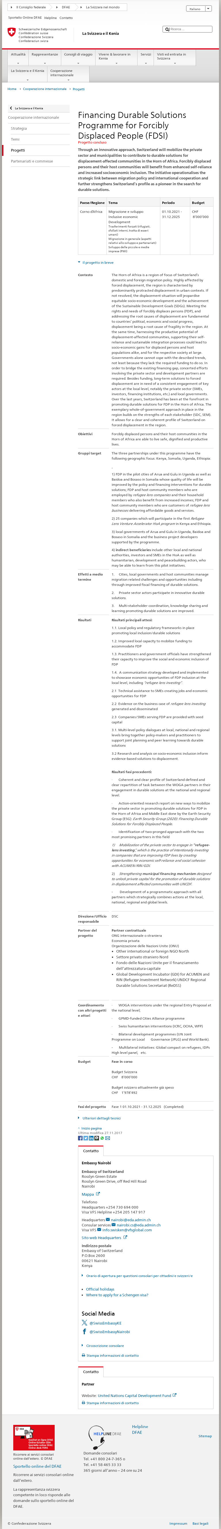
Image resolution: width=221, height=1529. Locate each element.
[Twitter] (86, 1138)
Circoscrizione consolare (104, 1345)
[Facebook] (80, 1138)
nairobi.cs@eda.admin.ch (139, 1225)
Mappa (91, 1194)
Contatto (88, 1150)
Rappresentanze (45, 59)
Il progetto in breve (98, 262)
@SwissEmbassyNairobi (109, 1331)
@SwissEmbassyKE (105, 1323)
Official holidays (100, 1289)
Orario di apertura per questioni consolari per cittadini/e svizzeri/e (139, 1276)
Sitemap (205, 1436)
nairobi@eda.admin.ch (131, 1220)
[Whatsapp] (102, 1138)
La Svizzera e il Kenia (27, 75)
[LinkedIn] (91, 1138)
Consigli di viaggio (78, 59)
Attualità (18, 59)
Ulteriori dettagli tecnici (101, 1118)
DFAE (66, 7)
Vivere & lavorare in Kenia (116, 59)
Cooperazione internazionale (68, 75)
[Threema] (97, 1138)
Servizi (146, 59)
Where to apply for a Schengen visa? (117, 1295)
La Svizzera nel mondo (103, 7)
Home (11, 89)
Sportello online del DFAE (37, 1466)
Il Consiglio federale (31, 7)
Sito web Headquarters (104, 1237)
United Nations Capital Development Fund (137, 1395)
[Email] (107, 1138)
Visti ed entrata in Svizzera (175, 59)
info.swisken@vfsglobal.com (127, 1230)
